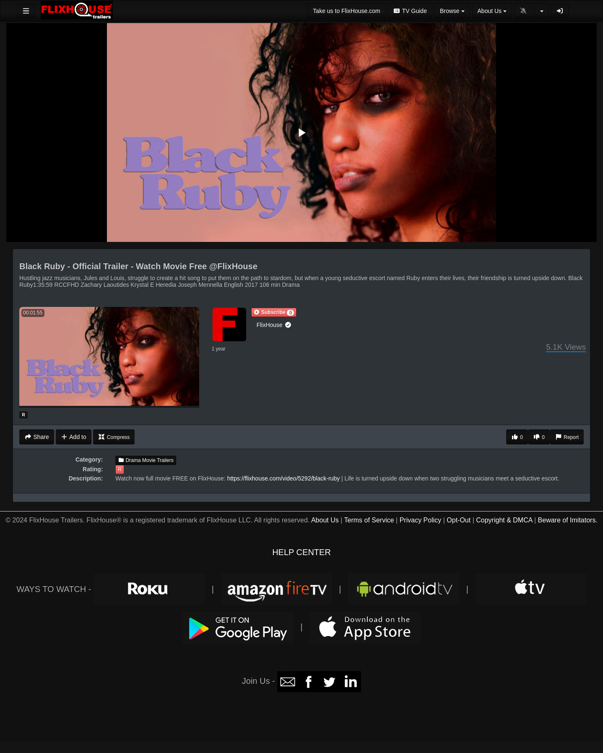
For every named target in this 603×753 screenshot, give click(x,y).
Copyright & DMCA (504, 520)
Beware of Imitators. (568, 520)
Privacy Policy (421, 520)
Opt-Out (458, 520)
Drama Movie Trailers (145, 460)
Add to (73, 437)
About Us (325, 520)
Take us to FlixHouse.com (346, 11)
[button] (273, 312)
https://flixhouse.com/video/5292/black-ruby (283, 478)
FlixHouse (274, 325)
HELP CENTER (301, 552)
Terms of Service (369, 520)
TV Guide (410, 11)
